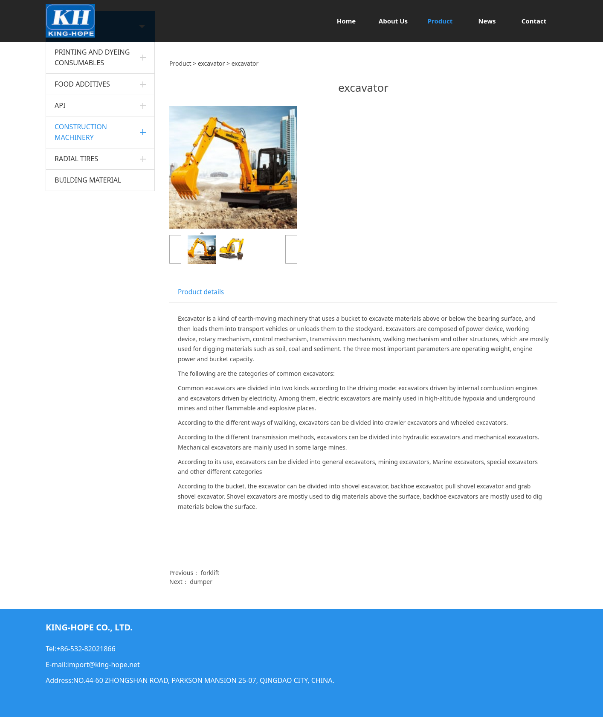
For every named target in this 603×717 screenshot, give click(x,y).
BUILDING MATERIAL (88, 180)
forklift (210, 573)
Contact (534, 21)
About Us (393, 21)
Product (440, 21)
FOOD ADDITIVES (82, 84)
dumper (201, 582)
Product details (201, 291)
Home (346, 21)
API (60, 105)
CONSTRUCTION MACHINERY (81, 132)
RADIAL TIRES (76, 158)
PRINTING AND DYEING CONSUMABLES (92, 57)
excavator (211, 63)
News (487, 21)
